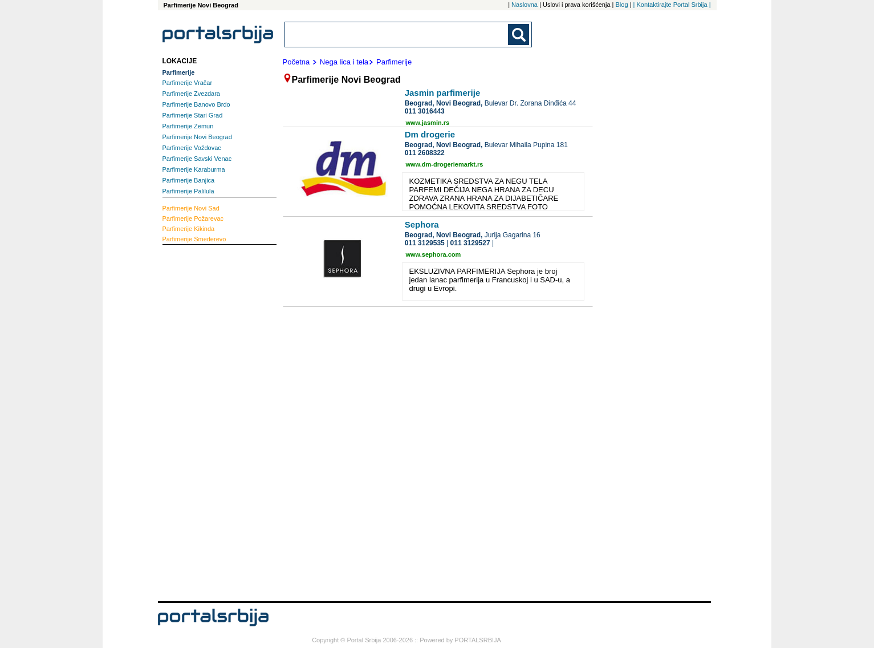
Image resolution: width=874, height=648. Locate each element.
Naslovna (524, 4)
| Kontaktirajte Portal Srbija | (672, 4)
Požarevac (193, 218)
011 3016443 (425, 111)
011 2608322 (425, 153)
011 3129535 (425, 243)
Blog (622, 4)
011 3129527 (470, 243)
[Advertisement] (208, 421)
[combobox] (397, 34)
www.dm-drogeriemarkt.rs (444, 164)
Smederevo (194, 239)
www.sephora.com (433, 254)
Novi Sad (190, 208)
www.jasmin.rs (428, 122)
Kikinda (188, 228)
